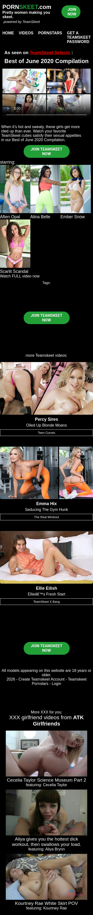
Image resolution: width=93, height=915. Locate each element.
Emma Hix (46, 503)
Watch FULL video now (20, 276)
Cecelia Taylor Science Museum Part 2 (46, 780)
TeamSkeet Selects (50, 52)
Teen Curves (46, 433)
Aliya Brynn (55, 849)
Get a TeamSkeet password (79, 37)
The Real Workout (46, 517)
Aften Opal (10, 216)
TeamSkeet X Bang (46, 601)
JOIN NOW (71, 11)
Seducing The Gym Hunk (46, 510)
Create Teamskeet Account (42, 679)
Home (8, 33)
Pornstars (50, 33)
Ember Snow (72, 216)
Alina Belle (40, 216)
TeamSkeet (31, 22)
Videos (26, 33)
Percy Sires (46, 419)
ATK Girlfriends (58, 720)
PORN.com (26, 7)
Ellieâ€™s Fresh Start (46, 594)
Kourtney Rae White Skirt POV (46, 903)
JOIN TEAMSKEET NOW (46, 151)
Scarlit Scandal (14, 271)
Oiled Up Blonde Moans (46, 425)
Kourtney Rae (55, 908)
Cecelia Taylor (55, 785)
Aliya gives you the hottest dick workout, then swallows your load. (46, 841)
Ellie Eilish (46, 588)
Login (56, 684)
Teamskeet (44, 355)
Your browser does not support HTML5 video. (46, 94)
